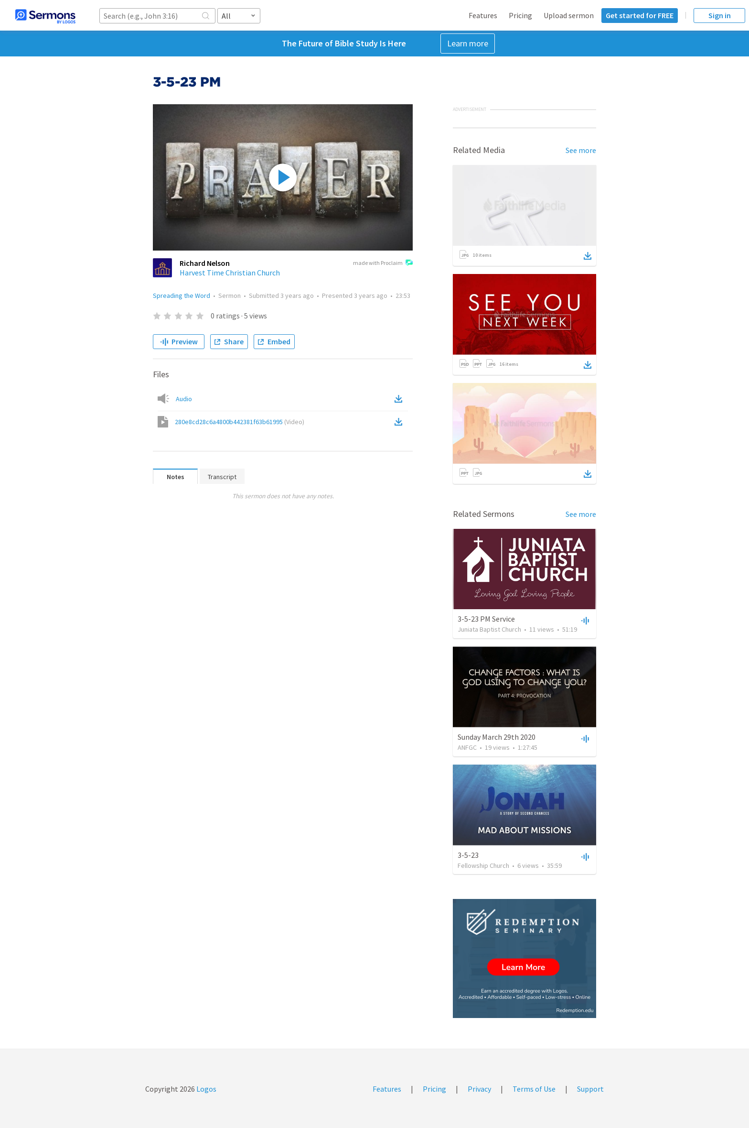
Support (590, 1089)
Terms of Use (534, 1089)
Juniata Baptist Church (489, 629)
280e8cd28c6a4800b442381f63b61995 (239, 421)
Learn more (467, 43)
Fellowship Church (483, 865)
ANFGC (467, 747)
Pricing (520, 15)
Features (483, 15)
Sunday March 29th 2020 (496, 737)
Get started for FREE (640, 15)
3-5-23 (468, 855)
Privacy (479, 1089)
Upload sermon (569, 15)
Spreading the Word (181, 295)
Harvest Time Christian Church (230, 272)
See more (581, 150)
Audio (184, 398)
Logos (205, 1089)
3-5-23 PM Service (486, 619)
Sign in (719, 15)
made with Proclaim (383, 263)
